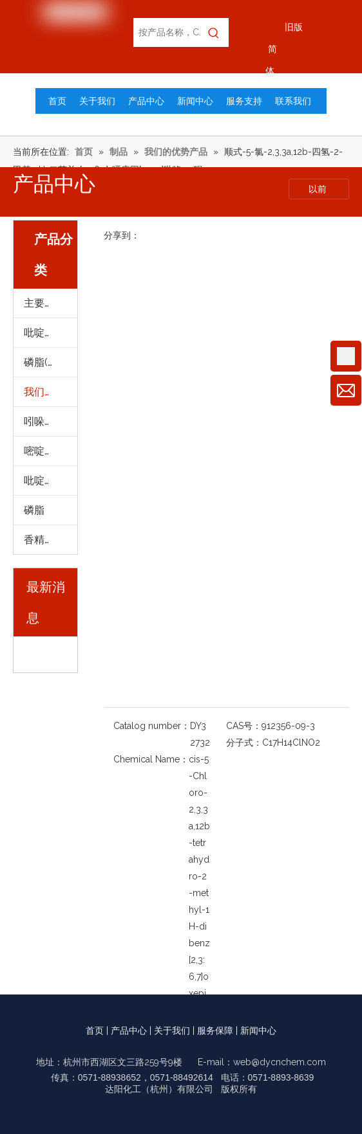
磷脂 (34, 510)
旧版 (294, 27)
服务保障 (215, 1030)
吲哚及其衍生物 (50, 421)
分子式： (244, 742)
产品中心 (129, 1030)
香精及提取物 (50, 540)
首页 (95, 1030)
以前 (319, 189)
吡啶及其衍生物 (50, 333)
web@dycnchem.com (279, 1062)
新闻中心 (258, 1030)
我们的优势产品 (50, 392)
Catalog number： (151, 726)
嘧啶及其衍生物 (50, 451)
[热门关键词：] (214, 32)
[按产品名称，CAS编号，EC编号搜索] (166, 32)
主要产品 (44, 303)
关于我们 (172, 1030)
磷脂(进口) (47, 362)
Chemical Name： (151, 759)
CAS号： (244, 726)
